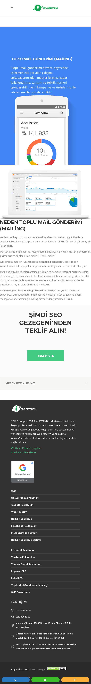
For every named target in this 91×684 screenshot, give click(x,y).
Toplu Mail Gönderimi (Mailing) (29, 585)
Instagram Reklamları (24, 533)
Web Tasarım (19, 512)
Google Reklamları (22, 505)
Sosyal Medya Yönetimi (25, 498)
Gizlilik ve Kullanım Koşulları (26, 448)
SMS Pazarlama (20, 592)
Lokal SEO (17, 578)
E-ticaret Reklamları (23, 550)
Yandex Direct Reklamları (26, 564)
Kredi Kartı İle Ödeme (23, 452)
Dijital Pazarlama (21, 519)
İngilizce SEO (18, 571)
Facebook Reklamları (24, 526)
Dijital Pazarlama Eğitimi (26, 540)
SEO (13, 491)
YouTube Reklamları (23, 557)
